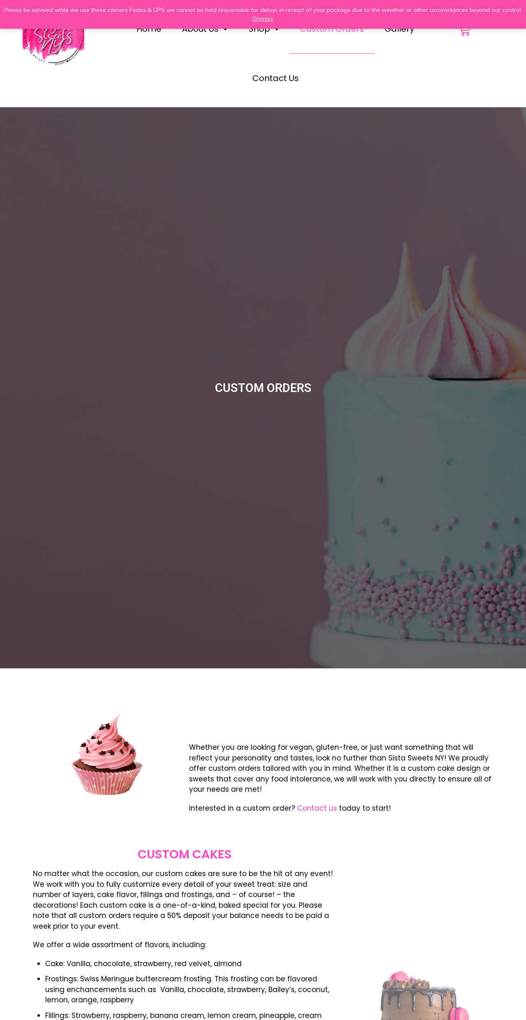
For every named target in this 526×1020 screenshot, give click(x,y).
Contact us (317, 808)
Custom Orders (332, 29)
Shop (264, 29)
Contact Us (275, 78)
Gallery (399, 29)
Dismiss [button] (263, 18)
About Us (205, 29)
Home (148, 29)
